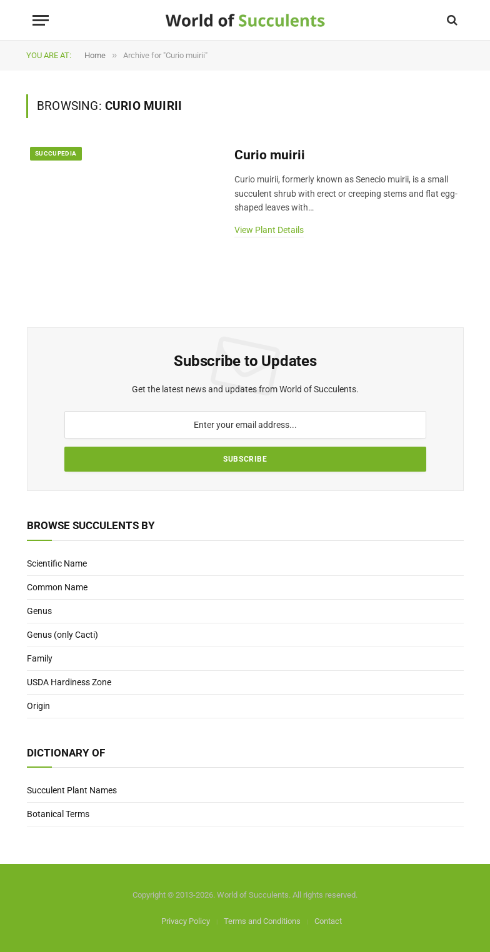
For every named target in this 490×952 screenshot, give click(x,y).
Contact (328, 921)
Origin (38, 706)
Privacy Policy (185, 921)
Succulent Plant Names (72, 790)
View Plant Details (269, 230)
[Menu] (40, 20)
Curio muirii (269, 154)
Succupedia (56, 153)
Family (39, 658)
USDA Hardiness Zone (69, 682)
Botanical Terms (58, 814)
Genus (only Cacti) (62, 635)
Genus (39, 611)
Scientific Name (57, 563)
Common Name (57, 587)
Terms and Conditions (262, 921)
